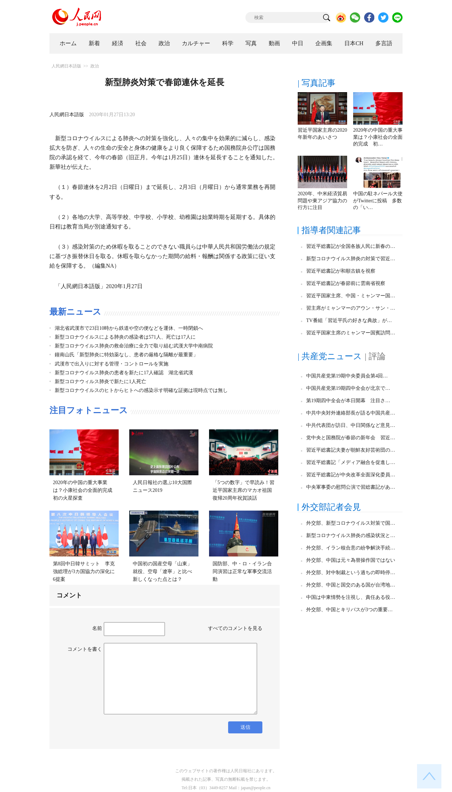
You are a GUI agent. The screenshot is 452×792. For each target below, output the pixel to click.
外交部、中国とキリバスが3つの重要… (349, 609)
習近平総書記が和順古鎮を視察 (340, 271)
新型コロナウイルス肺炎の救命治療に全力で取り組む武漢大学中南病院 (134, 346)
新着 (94, 43)
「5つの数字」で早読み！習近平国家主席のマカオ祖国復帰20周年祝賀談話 (243, 490)
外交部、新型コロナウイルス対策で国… (350, 523)
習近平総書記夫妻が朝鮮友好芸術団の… (350, 450)
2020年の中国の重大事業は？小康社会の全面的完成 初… (378, 137)
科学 (227, 43)
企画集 (323, 43)
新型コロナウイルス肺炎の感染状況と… (350, 535)
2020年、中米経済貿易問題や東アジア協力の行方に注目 (322, 200)
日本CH (353, 43)
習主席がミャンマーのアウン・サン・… (350, 308)
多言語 (383, 43)
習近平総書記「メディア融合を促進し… (350, 462)
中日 (297, 43)
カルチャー (196, 43)
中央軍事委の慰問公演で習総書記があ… (350, 487)
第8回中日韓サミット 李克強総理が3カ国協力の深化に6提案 (84, 571)
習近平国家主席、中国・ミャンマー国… (350, 295)
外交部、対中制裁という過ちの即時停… (350, 572)
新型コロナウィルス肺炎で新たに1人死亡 (100, 381)
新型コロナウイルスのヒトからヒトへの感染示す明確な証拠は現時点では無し (141, 390)
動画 (274, 43)
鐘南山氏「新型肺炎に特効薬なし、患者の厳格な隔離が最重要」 (126, 354)
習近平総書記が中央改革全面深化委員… (350, 474)
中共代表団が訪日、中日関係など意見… (350, 425)
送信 (245, 727)
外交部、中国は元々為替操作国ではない (350, 560)
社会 (141, 43)
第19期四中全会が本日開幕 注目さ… (348, 400)
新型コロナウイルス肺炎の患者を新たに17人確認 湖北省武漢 (124, 372)
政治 (164, 43)
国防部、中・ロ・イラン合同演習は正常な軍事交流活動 (242, 571)
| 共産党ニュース (330, 356)
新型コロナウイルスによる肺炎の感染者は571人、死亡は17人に (125, 337)
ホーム (68, 43)
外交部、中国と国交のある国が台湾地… (350, 585)
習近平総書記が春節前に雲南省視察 (345, 283)
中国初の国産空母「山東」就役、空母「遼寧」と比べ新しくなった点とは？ (162, 571)
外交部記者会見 (331, 507)
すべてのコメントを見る (235, 628)
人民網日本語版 (66, 66)
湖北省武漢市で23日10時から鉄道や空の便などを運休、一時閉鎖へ (129, 328)
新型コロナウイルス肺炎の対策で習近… (350, 258)
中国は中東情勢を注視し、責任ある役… (350, 597)
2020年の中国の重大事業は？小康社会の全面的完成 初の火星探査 (85, 490)
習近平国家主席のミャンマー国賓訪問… (350, 332)
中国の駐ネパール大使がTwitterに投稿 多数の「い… (378, 200)
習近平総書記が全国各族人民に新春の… (350, 246)
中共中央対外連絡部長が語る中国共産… (350, 413)
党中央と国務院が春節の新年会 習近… (350, 437)
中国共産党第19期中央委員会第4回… (347, 376)
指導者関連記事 (331, 230)
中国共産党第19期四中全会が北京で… (348, 388)
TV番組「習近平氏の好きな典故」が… (349, 320)
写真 (251, 43)
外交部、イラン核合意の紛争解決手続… (350, 547)
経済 (117, 43)
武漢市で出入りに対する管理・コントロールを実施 (111, 364)
